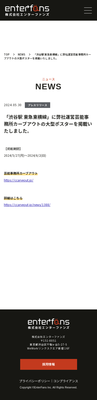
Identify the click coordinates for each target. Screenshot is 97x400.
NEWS (21, 54)
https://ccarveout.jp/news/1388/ (27, 205)
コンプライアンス (65, 380)
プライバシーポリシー (34, 380)
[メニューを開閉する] (88, 10)
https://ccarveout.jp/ (18, 180)
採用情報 (48, 364)
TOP (7, 54)
